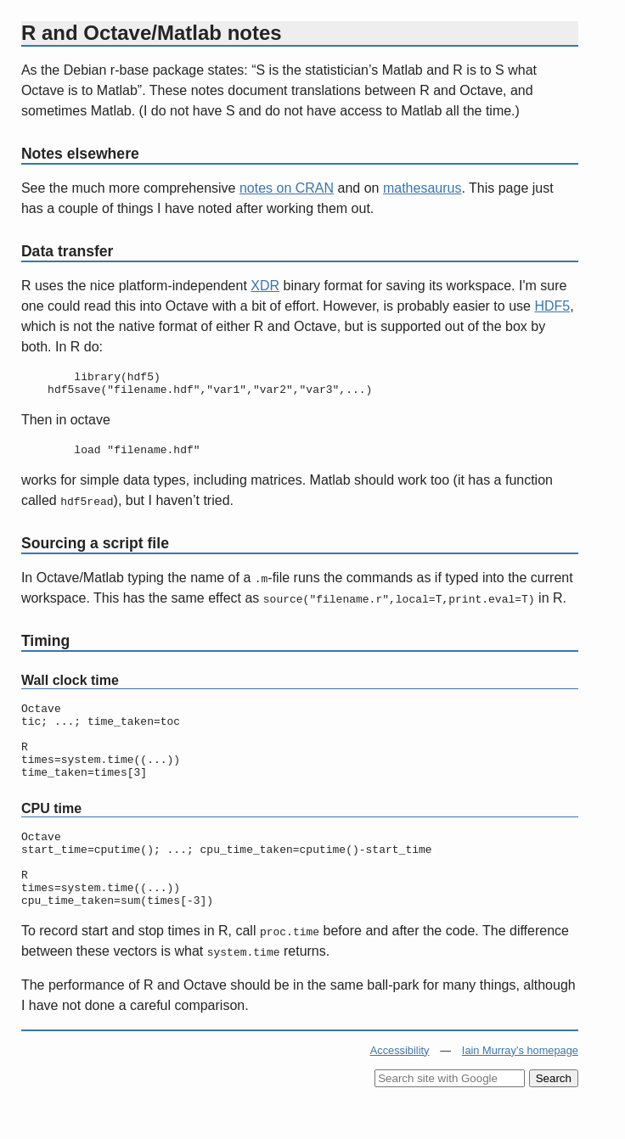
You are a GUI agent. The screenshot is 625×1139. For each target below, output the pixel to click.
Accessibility (400, 1088)
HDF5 (552, 306)
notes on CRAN (286, 188)
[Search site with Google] (449, 1116)
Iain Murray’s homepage (520, 1088)
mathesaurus (422, 188)
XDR (265, 285)
